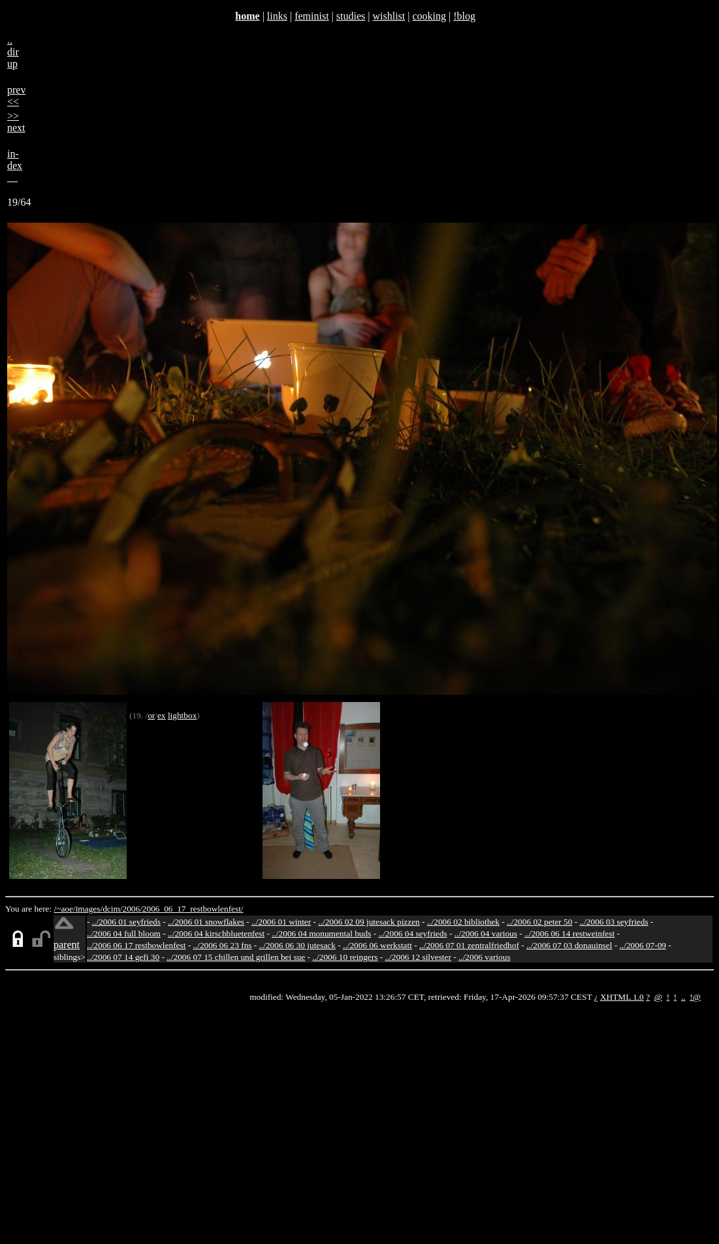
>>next (16, 121)
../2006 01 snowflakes (206, 922)
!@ (695, 997)
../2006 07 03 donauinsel (569, 945)
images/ (89, 909)
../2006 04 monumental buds (321, 933)
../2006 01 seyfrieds (126, 922)
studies (350, 16)
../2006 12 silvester (418, 957)
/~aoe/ (65, 909)
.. (683, 997)
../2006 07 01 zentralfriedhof (469, 945)
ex (161, 715)
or (151, 715)
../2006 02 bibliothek (463, 922)
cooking (429, 16)
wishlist (388, 16)
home (247, 16)
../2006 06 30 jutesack (297, 945)
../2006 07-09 (643, 945)
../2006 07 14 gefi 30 (123, 957)
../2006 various (484, 957)
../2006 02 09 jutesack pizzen (368, 922)
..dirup (13, 52)
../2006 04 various (486, 933)
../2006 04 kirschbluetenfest (216, 933)
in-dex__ (14, 165)
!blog (464, 16)
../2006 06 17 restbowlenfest (136, 945)
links (277, 16)
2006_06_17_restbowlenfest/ (193, 909)
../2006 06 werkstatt (377, 945)
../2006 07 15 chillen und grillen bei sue (236, 957)
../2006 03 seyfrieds (614, 922)
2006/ (132, 909)
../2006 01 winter (281, 922)
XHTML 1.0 (622, 997)
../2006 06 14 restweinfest (569, 933)
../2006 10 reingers (344, 957)
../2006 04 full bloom (124, 933)
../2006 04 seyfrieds (412, 933)
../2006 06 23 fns (222, 945)
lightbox (182, 715)
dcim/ (112, 909)
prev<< (16, 95)
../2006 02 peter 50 (539, 922)
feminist (311, 16)
